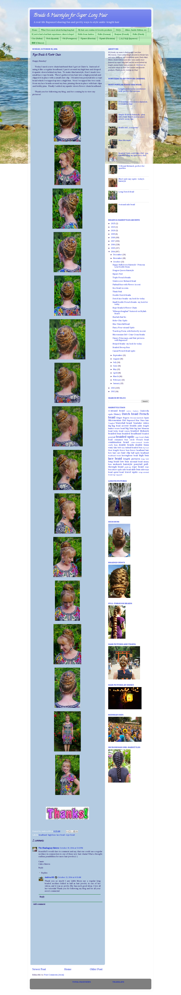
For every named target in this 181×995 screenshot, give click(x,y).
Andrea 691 (49, 877)
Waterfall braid (124, 423)
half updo (135, 453)
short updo (117, 469)
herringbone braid (130, 455)
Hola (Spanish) (52, 38)
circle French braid (139, 440)
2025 (113, 223)
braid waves (124, 431)
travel (128, 472)
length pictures (131, 458)
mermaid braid (136, 462)
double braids (126, 445)
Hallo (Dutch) (138, 34)
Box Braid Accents (120, 288)
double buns (142, 445)
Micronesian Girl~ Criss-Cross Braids (129, 335)
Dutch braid (130, 414)
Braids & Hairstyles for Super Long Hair (70, 15)
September (118, 355)
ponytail (138, 464)
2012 (113, 391)
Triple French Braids (122, 277)
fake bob (117, 448)
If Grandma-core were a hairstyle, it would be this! (133, 103)
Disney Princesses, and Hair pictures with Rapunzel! (128, 339)
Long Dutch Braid (126, 192)
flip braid (146, 448)
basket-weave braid (116, 428)
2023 (113, 227)
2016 (113, 244)
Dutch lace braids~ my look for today (129, 299)
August (116, 359)
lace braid (61, 835)
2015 (113, 248)
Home (34, 30)
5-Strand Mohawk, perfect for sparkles (132, 167)
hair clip (125, 452)
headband (43, 835)
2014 (113, 251)
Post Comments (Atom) (54, 975)
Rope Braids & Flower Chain (125, 308)
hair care (117, 453)
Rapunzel (131, 420)
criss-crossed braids (140, 442)
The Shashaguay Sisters (48, 848)
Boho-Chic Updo (120, 320)
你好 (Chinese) (38, 43)
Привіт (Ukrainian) (107, 38)
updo (135, 472)
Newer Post (39, 969)
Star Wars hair (142, 420)
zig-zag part (117, 475)
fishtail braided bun (133, 448)
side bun (135, 469)
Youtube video (141, 423)
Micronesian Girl (117, 420)
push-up (128, 467)
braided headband (131, 433)
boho (116, 431)
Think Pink (117, 291)
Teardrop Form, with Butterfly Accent (129, 331)
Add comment (39, 904)
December (117, 254)
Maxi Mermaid (125, 140)
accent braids (129, 425)
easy (110, 447)
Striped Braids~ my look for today (127, 344)
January (116, 383)
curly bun (113, 445)
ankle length (143, 426)
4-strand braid (116, 410)
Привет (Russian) (88, 38)
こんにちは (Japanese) (128, 38)
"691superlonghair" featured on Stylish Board (129, 312)
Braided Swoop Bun (121, 347)
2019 (113, 234)
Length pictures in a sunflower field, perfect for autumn (132, 90)
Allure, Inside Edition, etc (135, 30)
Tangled (111, 423)
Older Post (96, 969)
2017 (113, 241)
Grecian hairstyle (136, 418)
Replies (44, 873)
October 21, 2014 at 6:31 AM (69, 877)
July (115, 362)
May (115, 369)
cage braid (139, 437)
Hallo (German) (104, 34)
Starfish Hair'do (119, 317)
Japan (146, 418)
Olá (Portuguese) (69, 38)
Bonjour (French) (122, 34)
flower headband (137, 450)
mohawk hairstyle (122, 464)
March (116, 376)
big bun (129, 428)
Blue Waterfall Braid (121, 324)
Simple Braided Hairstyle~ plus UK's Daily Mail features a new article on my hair (132, 117)
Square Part (118, 274)
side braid (127, 469)
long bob (145, 459)
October (117, 262)
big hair (137, 428)
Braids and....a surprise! (128, 127)
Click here (139, 65)
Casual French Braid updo (124, 351)
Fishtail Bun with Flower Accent (127, 284)
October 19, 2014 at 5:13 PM (71, 848)
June (115, 366)
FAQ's (118, 30)
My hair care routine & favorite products (95, 30)
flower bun (124, 450)
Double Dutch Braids (122, 295)
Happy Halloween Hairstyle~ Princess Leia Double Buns (129, 266)
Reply (40, 868)
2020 (113, 230)
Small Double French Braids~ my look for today (130, 303)
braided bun (114, 433)
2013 (113, 388)
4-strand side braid (127, 204)
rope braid (70, 835)
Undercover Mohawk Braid (124, 281)
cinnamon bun (121, 440)
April (115, 373)
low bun (124, 461)
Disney (117, 414)
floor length (113, 450)
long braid (113, 461)
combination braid (118, 442)
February (117, 380)
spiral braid (119, 472)
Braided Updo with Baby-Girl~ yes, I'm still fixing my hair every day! (133, 154)
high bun (52, 835)
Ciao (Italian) (37, 38)
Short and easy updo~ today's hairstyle (131, 180)
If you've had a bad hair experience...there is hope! (53, 34)
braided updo (125, 436)
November (118, 258)
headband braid (114, 456)
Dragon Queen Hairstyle (123, 270)
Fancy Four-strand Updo (123, 327)
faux (123, 448)
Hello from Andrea (86, 34)
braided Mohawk (140, 431)
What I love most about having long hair (57, 30)
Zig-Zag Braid (114, 426)
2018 (113, 237)
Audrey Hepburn (132, 411)
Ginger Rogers (122, 418)
